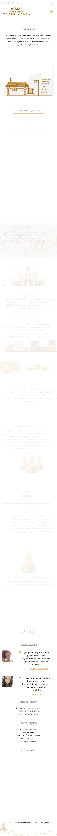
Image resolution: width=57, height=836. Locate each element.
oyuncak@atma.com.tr (32, 708)
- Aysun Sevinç (38, 694)
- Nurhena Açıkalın (38, 668)
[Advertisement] (28, 783)
